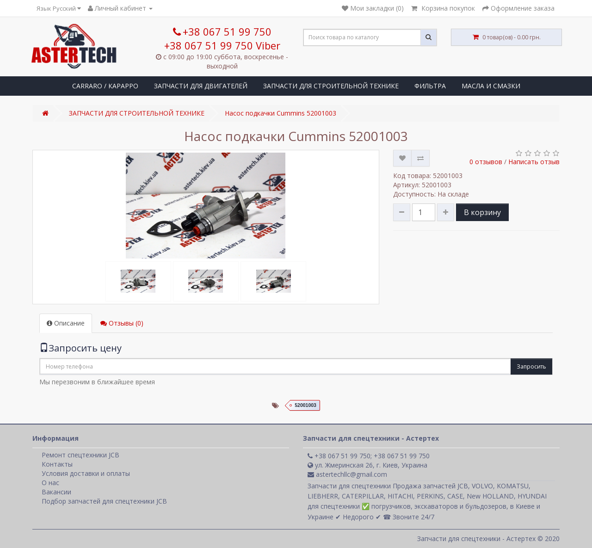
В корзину (482, 212)
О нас (50, 482)
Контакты (57, 464)
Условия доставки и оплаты (86, 473)
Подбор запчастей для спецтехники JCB (104, 501)
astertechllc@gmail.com (347, 474)
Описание (66, 323)
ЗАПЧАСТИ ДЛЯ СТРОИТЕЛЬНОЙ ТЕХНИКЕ (331, 85)
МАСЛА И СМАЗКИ (491, 85)
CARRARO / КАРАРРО (105, 85)
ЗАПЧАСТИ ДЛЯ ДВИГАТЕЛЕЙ (200, 85)
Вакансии (56, 491)
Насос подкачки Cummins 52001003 (280, 113)
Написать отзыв (534, 161)
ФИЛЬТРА (430, 85)
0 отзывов (485, 161)
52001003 (305, 405)
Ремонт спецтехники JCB (80, 454)
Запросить (531, 366)
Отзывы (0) (121, 323)
